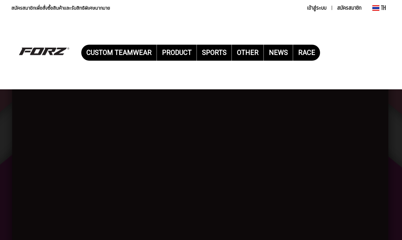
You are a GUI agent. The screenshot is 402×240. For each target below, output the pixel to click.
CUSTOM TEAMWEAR (119, 53)
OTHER (247, 53)
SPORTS (214, 53)
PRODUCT (177, 53)
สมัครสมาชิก (349, 8)
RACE (306, 53)
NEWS (278, 53)
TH (379, 7)
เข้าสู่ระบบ (316, 8)
